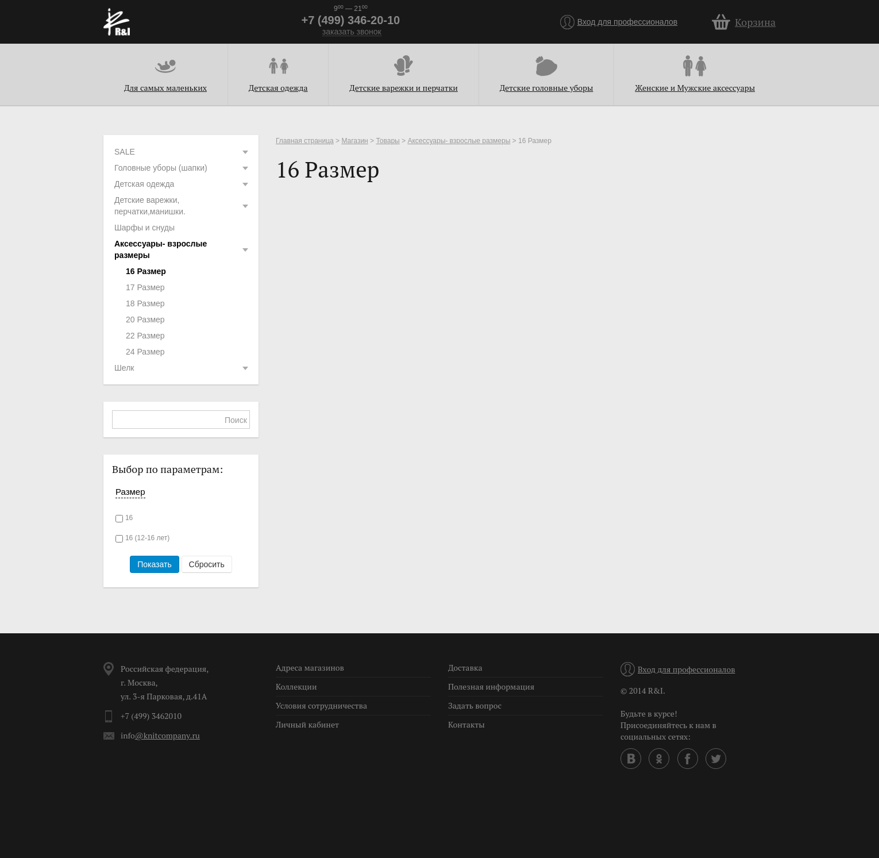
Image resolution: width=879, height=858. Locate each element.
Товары (387, 141)
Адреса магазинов (310, 667)
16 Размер (146, 271)
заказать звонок (351, 32)
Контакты (466, 724)
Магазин (354, 141)
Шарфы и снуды (144, 227)
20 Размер (145, 319)
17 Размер (145, 287)
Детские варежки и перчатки (403, 87)
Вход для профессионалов (627, 21)
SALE (182, 151)
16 (129, 518)
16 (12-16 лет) (147, 538)
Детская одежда (278, 87)
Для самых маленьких (165, 87)
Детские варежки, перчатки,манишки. (182, 205)
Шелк (182, 367)
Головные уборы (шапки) (182, 167)
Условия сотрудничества (321, 705)
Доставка (465, 667)
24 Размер (145, 351)
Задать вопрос (475, 705)
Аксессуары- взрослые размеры (182, 249)
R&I (116, 22)
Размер (130, 492)
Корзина (755, 22)
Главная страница (305, 141)
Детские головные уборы (546, 87)
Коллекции (296, 686)
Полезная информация (491, 686)
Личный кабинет (307, 724)
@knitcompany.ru (167, 735)
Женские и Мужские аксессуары (695, 87)
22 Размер (145, 335)
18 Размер (145, 303)
